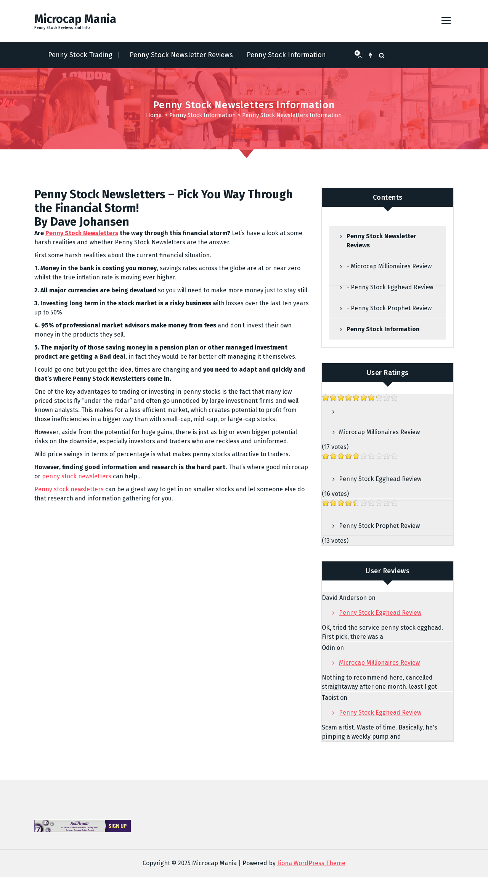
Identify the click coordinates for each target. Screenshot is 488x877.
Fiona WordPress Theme (311, 863)
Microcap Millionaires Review (379, 432)
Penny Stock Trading (80, 55)
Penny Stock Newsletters (81, 233)
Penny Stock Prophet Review (379, 525)
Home (154, 115)
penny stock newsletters (75, 476)
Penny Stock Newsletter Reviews (181, 55)
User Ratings (388, 373)
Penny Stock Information (286, 55)
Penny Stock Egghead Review (380, 479)
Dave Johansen (89, 222)
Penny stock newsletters (69, 489)
